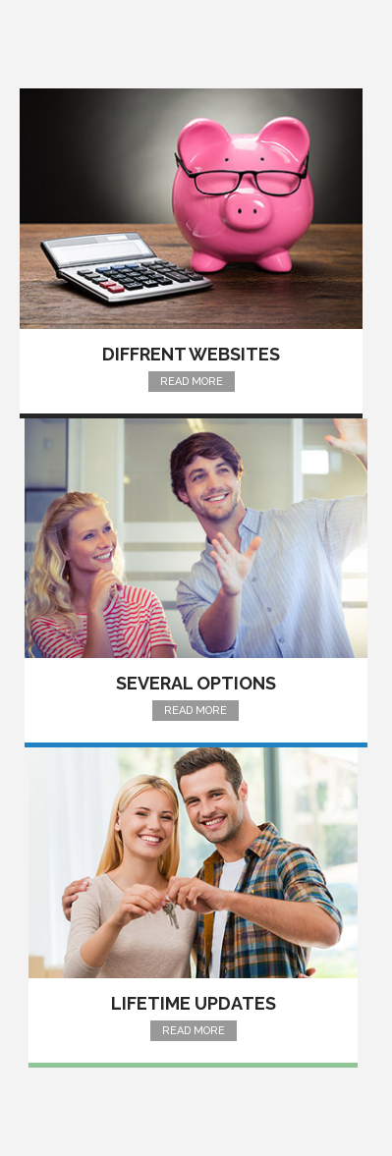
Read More (191, 381)
